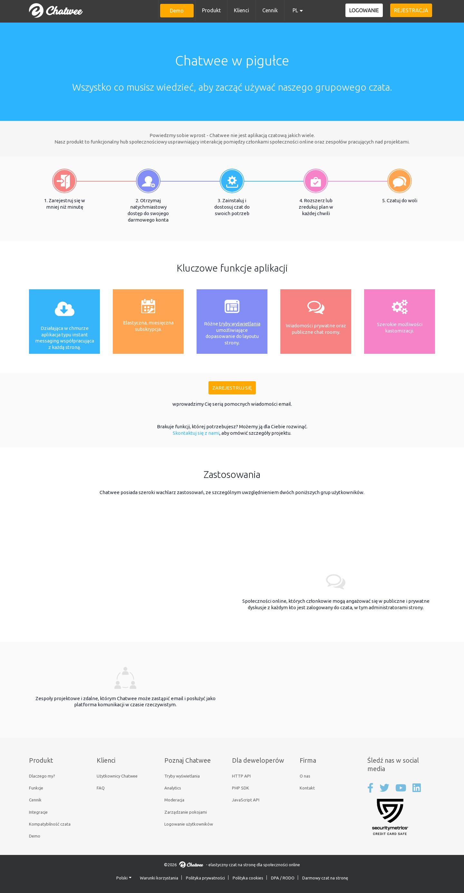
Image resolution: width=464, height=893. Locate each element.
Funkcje (36, 788)
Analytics (172, 788)
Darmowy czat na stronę (325, 878)
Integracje (38, 812)
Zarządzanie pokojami (185, 812)
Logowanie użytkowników (188, 824)
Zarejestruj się (232, 388)
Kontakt (307, 788)
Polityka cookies (248, 878)
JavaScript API (245, 800)
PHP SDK (240, 788)
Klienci (241, 10)
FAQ (101, 788)
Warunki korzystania (159, 878)
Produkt (211, 10)
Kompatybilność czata (50, 824)
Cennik (270, 10)
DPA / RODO (283, 878)
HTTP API (241, 776)
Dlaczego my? (42, 776)
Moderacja (174, 800)
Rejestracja (412, 10)
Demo (177, 11)
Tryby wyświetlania (182, 776)
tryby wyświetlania (239, 323)
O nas (305, 776)
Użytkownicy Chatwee (117, 776)
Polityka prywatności (205, 878)
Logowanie (368, 10)
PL (295, 10)
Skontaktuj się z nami (196, 433)
